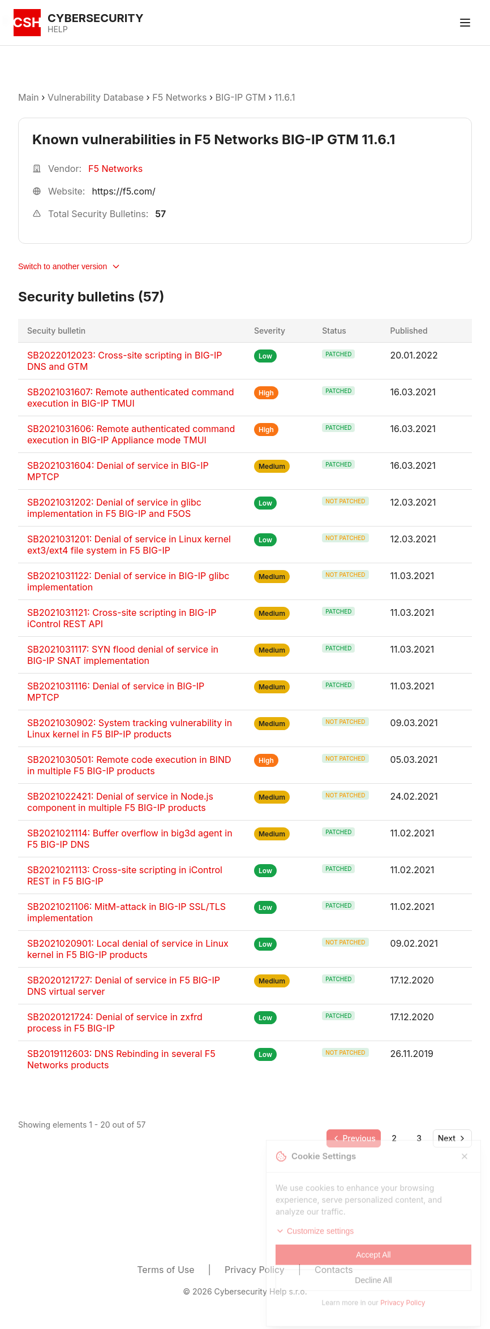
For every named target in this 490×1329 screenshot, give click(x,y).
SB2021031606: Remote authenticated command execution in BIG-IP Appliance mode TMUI (131, 434)
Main (28, 97)
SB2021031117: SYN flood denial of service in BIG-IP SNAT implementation (122, 655)
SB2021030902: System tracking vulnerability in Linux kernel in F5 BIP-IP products (129, 728)
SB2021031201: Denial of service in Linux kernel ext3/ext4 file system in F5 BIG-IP (129, 544)
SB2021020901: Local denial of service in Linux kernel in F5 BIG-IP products (128, 949)
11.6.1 (284, 97)
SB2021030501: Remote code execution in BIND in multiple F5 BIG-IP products (129, 765)
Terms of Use (165, 1269)
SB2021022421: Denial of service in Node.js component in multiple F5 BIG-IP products (120, 802)
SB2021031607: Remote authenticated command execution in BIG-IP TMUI (130, 397)
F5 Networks (179, 97)
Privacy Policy (255, 1269)
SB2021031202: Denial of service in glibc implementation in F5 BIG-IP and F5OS (114, 508)
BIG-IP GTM (241, 97)
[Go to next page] (452, 1138)
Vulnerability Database (96, 97)
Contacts (334, 1269)
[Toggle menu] (465, 22)
